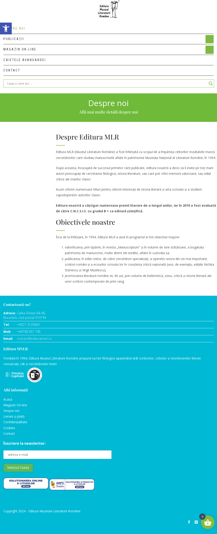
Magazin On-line (15, 405)
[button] (6, 28)
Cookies (9, 428)
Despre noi (11, 411)
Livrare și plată (14, 416)
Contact (9, 433)
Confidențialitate (15, 422)
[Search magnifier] (211, 83)
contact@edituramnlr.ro (34, 338)
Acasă (7, 399)
